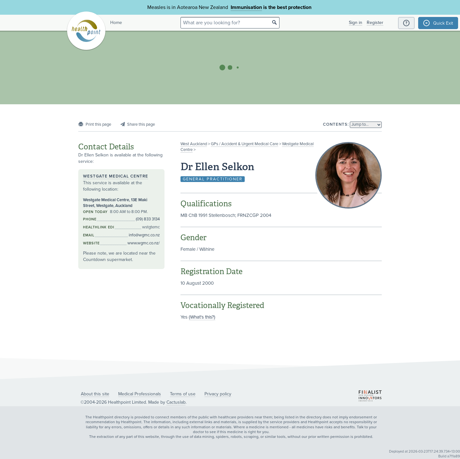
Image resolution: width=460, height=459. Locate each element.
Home (116, 22)
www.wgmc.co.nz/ (143, 243)
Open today (95, 212)
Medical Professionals (139, 394)
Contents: (336, 124)
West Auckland (193, 143)
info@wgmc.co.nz (144, 235)
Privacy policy (217, 394)
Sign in (355, 22)
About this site (95, 394)
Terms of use (182, 394)
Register (375, 22)
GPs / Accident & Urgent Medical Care (244, 143)
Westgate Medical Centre (115, 176)
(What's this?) (202, 317)
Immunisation (246, 7)
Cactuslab (176, 402)
